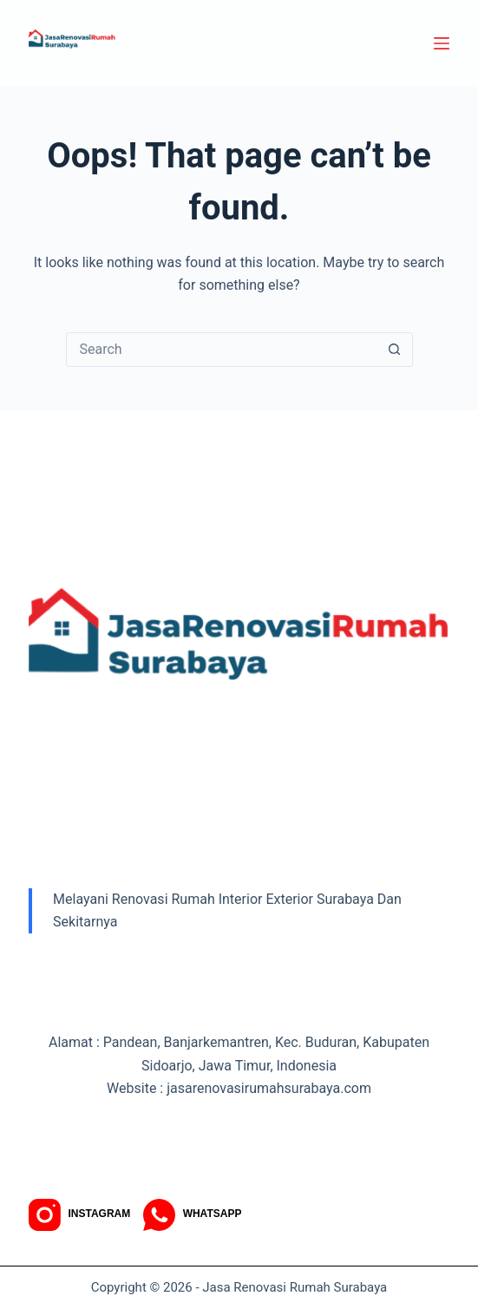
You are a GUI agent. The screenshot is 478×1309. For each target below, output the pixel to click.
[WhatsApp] (192, 1215)
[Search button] (394, 349)
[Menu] (441, 43)
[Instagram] (79, 1215)
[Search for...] (222, 349)
